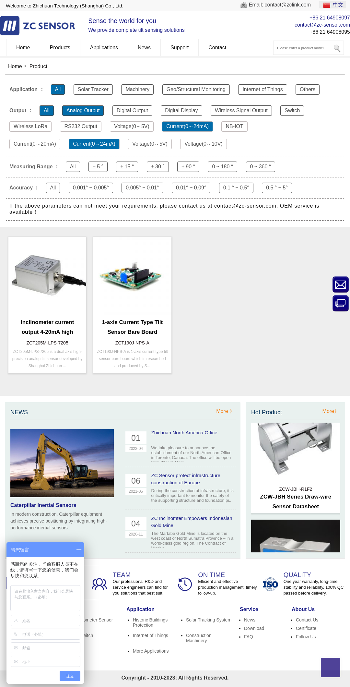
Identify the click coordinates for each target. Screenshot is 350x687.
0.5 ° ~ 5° (277, 187)
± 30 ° (158, 166)
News (144, 47)
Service (249, 609)
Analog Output (82, 110)
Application (140, 609)
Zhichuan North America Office (184, 432)
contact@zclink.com (288, 4)
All (58, 89)
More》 (330, 411)
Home (23, 47)
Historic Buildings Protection (150, 622)
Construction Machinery (199, 638)
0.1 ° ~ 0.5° (236, 187)
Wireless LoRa (30, 126)
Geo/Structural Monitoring (196, 89)
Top (330, 667)
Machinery (137, 89)
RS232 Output (80, 126)
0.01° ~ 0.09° (191, 187)
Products (60, 47)
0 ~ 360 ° (260, 166)
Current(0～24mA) (187, 126)
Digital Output (132, 110)
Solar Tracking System (208, 619)
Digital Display (181, 110)
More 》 (225, 411)
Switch (292, 110)
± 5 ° (98, 166)
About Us (303, 609)
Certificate (306, 628)
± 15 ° (127, 166)
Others (307, 89)
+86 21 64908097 (329, 17)
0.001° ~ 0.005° (91, 187)
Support (179, 47)
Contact (217, 47)
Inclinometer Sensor (93, 619)
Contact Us (307, 619)
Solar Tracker (93, 89)
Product (38, 66)
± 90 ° (188, 166)
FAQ (248, 636)
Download (254, 628)
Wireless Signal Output (241, 110)
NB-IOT (234, 126)
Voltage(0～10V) (203, 144)
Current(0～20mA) (35, 144)
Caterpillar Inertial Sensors (43, 505)
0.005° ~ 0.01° (142, 187)
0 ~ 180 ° (222, 166)
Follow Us (306, 636)
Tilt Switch (83, 635)
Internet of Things (262, 89)
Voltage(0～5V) (131, 126)
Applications (104, 47)
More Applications (151, 651)
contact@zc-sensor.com (322, 25)
